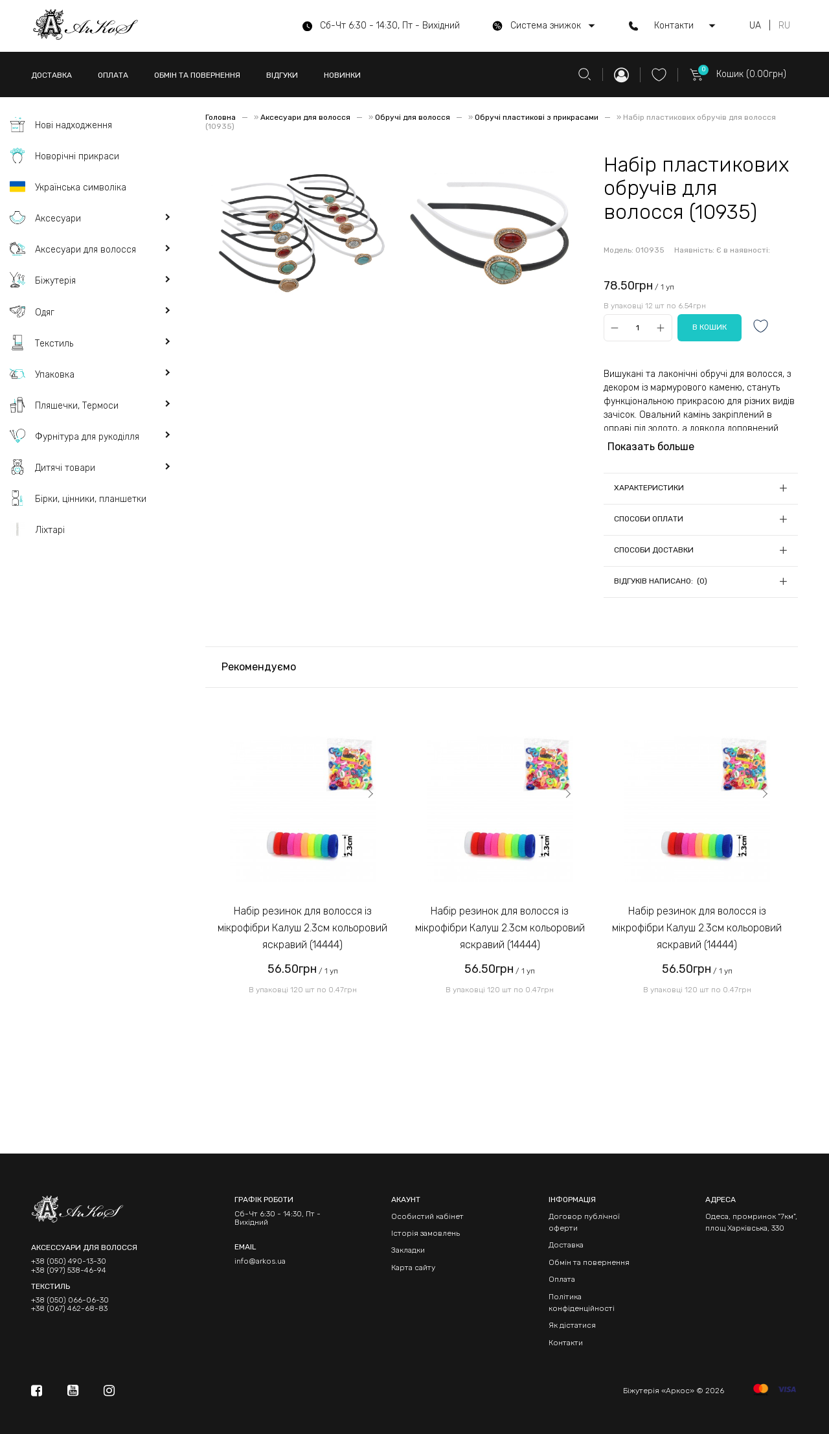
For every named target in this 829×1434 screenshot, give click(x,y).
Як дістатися (572, 1325)
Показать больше (651, 446)
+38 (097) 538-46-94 (68, 1270)
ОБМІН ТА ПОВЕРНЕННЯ (197, 75)
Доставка (566, 1244)
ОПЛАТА (113, 75)
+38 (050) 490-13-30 (68, 1261)
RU (784, 26)
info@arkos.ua (260, 1261)
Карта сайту (413, 1267)
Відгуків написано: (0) (660, 581)
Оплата (562, 1279)
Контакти (566, 1342)
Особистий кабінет (427, 1216)
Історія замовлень (425, 1233)
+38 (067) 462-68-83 (69, 1308)
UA (755, 26)
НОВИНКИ (342, 75)
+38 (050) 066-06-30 (70, 1300)
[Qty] (638, 328)
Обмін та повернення (589, 1262)
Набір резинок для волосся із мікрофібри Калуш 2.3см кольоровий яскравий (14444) (302, 927)
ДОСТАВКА (51, 75)
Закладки (408, 1250)
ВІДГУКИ (282, 75)
